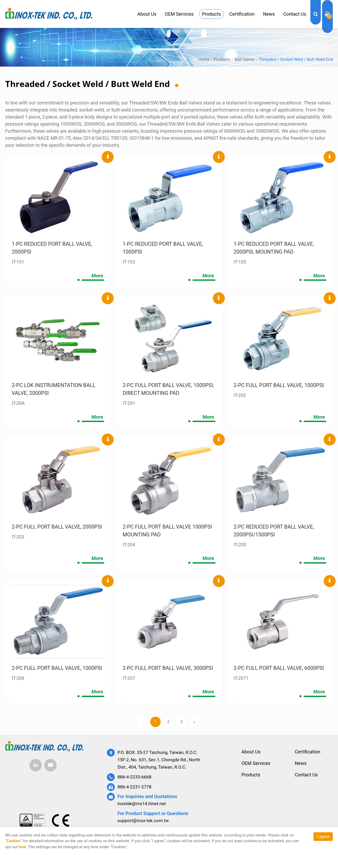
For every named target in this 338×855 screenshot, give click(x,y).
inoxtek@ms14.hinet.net (142, 804)
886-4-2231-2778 (135, 787)
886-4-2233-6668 (135, 778)
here (22, 847)
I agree (323, 836)
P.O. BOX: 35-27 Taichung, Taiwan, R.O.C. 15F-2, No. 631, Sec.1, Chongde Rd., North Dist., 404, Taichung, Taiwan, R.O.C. (160, 761)
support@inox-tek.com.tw (144, 821)
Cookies (14, 841)
